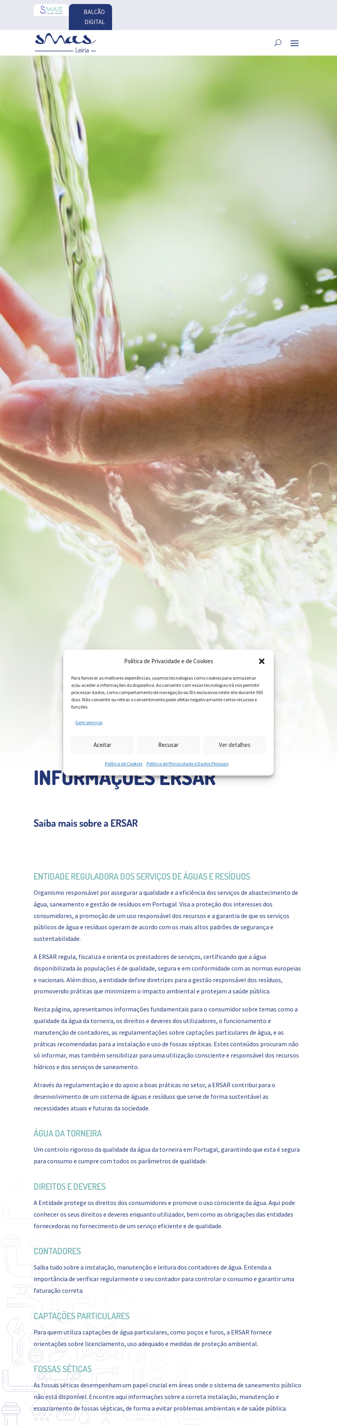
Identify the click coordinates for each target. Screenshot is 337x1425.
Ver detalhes (235, 745)
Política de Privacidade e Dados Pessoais (187, 764)
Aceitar (102, 745)
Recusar (168, 745)
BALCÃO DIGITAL (92, 17)
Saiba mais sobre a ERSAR (86, 823)
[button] (262, 661)
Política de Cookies (123, 764)
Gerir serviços (88, 722)
